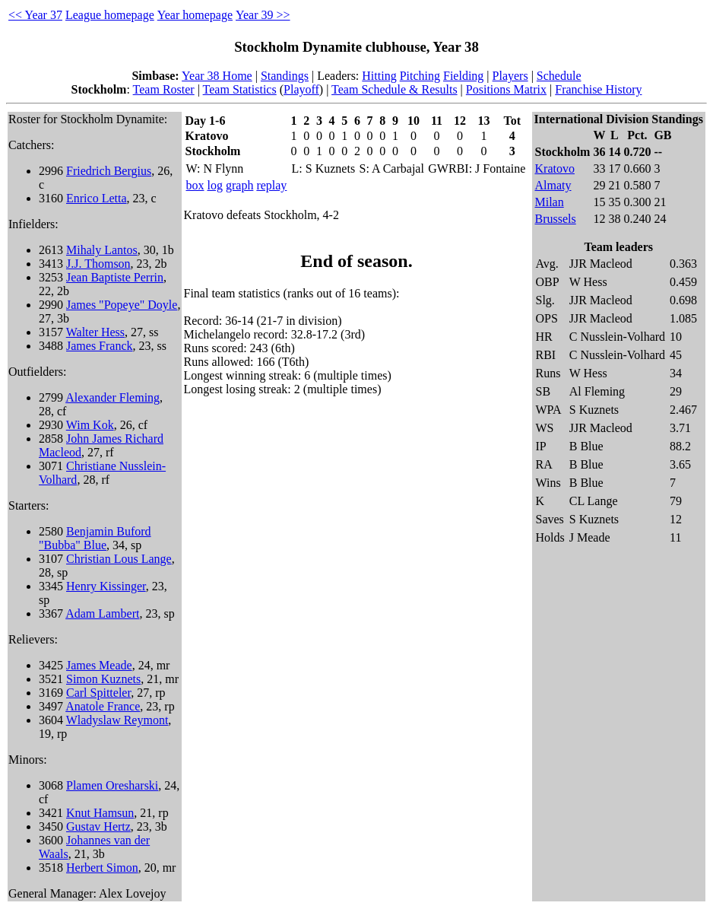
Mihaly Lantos (102, 249)
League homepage (109, 14)
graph (239, 185)
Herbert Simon (102, 867)
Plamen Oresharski (112, 785)
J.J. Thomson (98, 263)
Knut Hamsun (100, 812)
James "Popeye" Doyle (121, 304)
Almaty (553, 185)
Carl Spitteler (98, 692)
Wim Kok (90, 424)
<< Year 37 (35, 14)
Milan (549, 201)
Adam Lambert (102, 613)
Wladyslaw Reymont (117, 720)
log (215, 185)
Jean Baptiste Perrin (114, 277)
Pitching (420, 75)
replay (271, 185)
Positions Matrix (506, 89)
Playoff (301, 89)
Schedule (559, 75)
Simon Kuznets (103, 678)
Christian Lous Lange (119, 558)
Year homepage (195, 14)
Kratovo (555, 168)
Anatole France (102, 706)
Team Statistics (240, 89)
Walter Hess (95, 332)
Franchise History (598, 89)
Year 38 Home (217, 75)
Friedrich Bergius (108, 170)
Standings (285, 75)
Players (510, 75)
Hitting (379, 75)
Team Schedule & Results (394, 89)
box (195, 185)
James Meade (99, 665)
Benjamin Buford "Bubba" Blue (95, 538)
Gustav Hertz (98, 826)
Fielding (463, 75)
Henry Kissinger (106, 586)
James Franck (99, 345)
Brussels (555, 218)
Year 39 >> (263, 14)
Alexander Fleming (112, 397)
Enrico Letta (96, 198)
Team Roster (164, 89)
